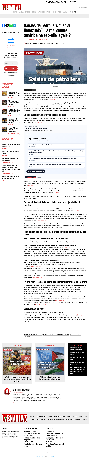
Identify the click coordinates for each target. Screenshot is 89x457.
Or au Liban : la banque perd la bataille (13, 120)
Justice (11, 115)
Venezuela (27, 336)
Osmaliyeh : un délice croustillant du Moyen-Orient (14, 93)
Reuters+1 (53, 99)
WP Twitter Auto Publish (38, 456)
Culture (11, 97)
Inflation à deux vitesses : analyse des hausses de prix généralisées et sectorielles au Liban (17, 379)
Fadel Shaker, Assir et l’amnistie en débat (14, 111)
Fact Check (42, 39)
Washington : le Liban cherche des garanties (13, 102)
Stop (34, 90)
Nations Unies (59, 300)
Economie (11, 124)
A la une (4, 180)
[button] (75, 12)
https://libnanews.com (18, 392)
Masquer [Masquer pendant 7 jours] (39, 177)
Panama (67, 334)
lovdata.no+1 (79, 211)
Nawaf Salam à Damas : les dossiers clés (13, 129)
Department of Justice (35, 334)
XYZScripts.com (52, 456)
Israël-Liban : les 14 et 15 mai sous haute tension (10, 178)
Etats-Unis (46, 334)
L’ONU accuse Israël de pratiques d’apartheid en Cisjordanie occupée (50, 378)
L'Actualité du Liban (13, 133)
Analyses (11, 106)
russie (78, 334)
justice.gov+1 (81, 315)
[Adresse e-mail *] (11, 63)
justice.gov (40, 122)
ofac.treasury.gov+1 (41, 304)
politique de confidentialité (11, 74)
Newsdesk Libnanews (37, 43)
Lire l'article (28, 90)
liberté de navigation (57, 334)
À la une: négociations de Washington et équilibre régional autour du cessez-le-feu (11, 168)
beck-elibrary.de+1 (43, 220)
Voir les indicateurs (31, 177)
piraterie (72, 334)
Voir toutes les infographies (35, 171)
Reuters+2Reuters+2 (36, 266)
